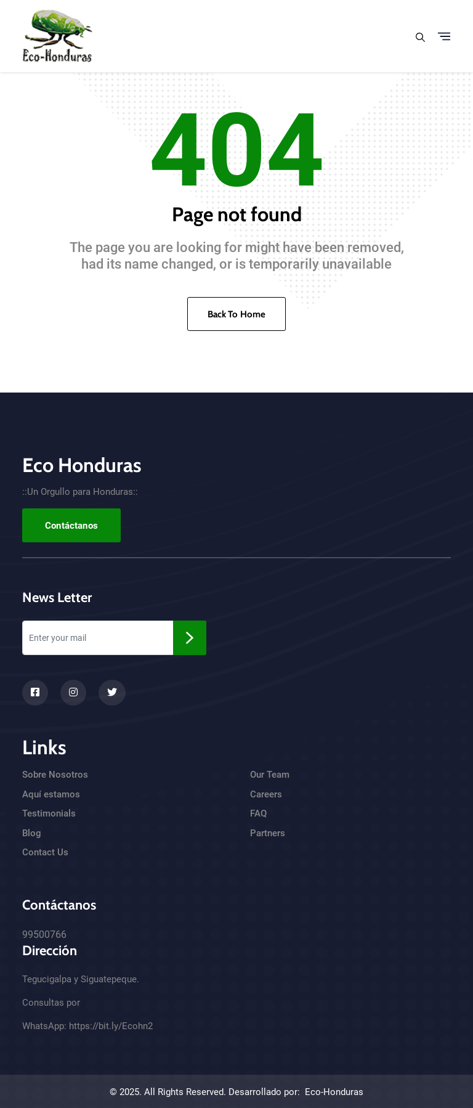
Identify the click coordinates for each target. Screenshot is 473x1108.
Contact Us (45, 852)
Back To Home (237, 314)
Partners (267, 833)
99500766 (44, 934)
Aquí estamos (51, 794)
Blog (31, 833)
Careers (266, 794)
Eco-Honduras (334, 1092)
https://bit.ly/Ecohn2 (111, 1026)
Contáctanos (71, 525)
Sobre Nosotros (55, 774)
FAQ (258, 813)
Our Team (269, 774)
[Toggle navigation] (444, 36)
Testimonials (49, 813)
